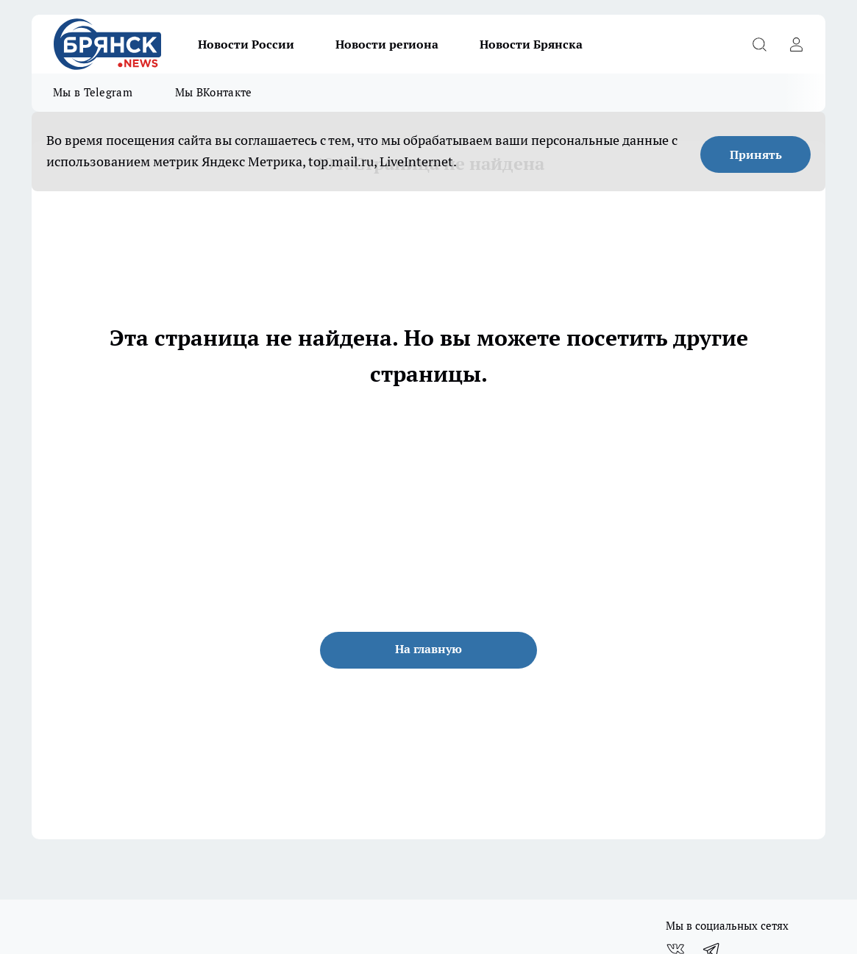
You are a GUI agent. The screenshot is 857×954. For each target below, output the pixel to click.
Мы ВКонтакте (213, 92)
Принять (756, 154)
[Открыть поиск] (759, 44)
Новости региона (386, 44)
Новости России (246, 44)
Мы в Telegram (92, 92)
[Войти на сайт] (796, 44)
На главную (428, 648)
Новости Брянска (531, 44)
